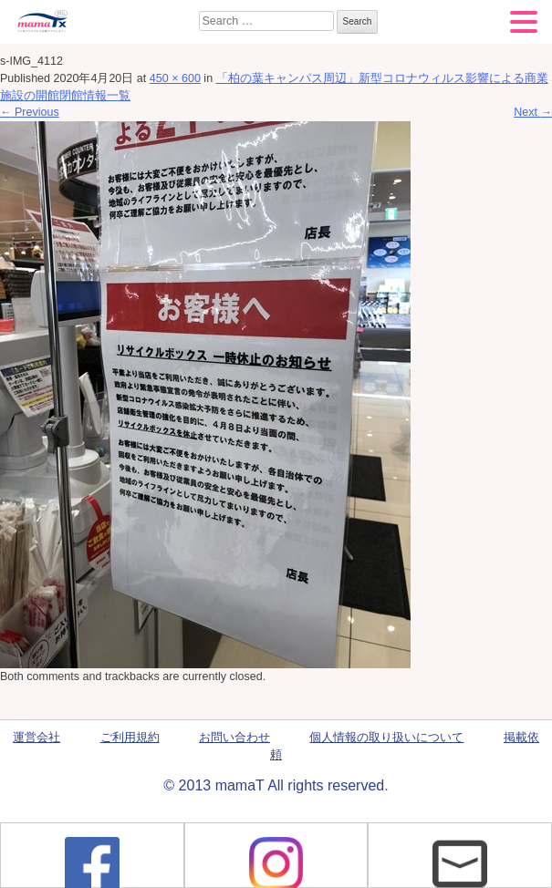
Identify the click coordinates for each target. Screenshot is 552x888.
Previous (29, 112)
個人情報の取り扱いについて (386, 737)
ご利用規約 (130, 737)
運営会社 (36, 737)
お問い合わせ (234, 737)
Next (533, 112)
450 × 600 (175, 78)
